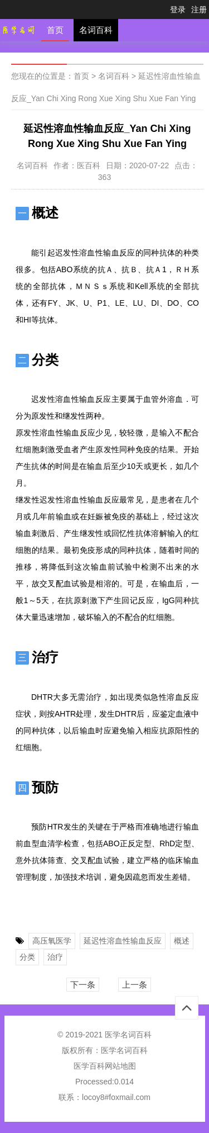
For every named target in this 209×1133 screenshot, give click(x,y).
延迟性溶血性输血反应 (123, 940)
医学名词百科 (124, 1050)
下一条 (82, 984)
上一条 (134, 984)
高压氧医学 (51, 940)
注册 (199, 9)
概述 (181, 940)
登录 (178, 9)
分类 (27, 956)
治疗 (55, 956)
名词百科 (96, 30)
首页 (55, 30)
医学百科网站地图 (105, 1065)
